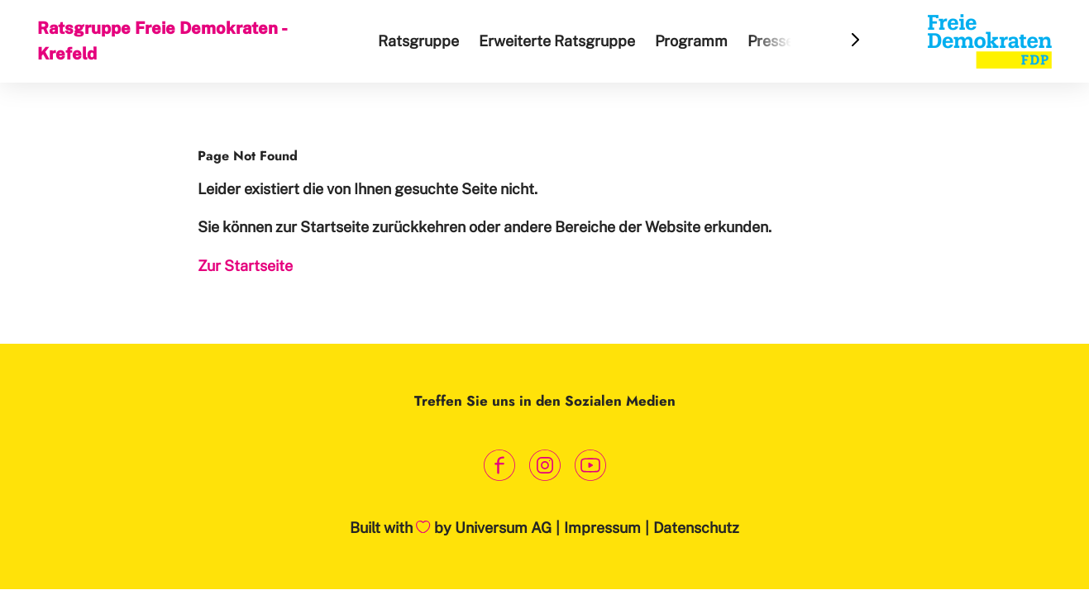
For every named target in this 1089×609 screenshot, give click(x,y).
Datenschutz (696, 527)
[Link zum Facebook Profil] (499, 464)
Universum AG (503, 527)
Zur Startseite (245, 265)
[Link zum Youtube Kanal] (590, 464)
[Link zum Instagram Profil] (544, 464)
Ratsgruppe (418, 41)
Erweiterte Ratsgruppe (557, 41)
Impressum (602, 527)
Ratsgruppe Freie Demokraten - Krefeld (161, 41)
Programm (691, 41)
